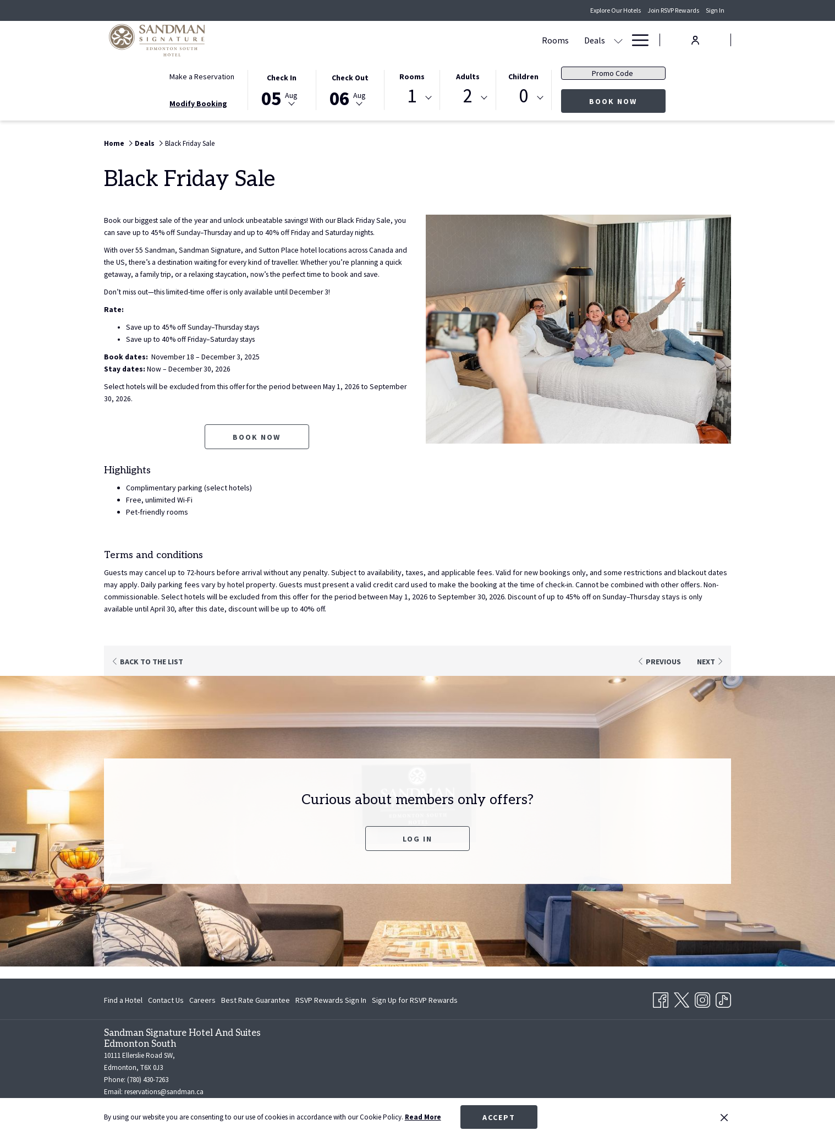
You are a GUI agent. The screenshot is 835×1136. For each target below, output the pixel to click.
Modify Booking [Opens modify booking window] (198, 103)
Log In (417, 851)
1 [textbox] (411, 96)
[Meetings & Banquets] (460, 40)
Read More (423, 1117)
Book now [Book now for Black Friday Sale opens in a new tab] (257, 449)
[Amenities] (586, 40)
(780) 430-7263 (147, 1079)
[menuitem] (124, 1000)
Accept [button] (498, 1117)
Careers (202, 1000)
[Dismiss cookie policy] (724, 1117)
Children (523, 76)
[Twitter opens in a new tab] (681, 998)
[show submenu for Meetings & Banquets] (513, 40)
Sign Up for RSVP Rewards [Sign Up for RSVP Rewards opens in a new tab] (415, 1001)
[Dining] (539, 40)
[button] (281, 89)
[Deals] (383, 40)
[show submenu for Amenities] (618, 40)
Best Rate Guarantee (255, 1000)
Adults (468, 76)
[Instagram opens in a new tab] (702, 998)
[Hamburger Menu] (636, 40)
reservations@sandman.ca (164, 1091)
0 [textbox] (523, 96)
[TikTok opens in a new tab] (723, 998)
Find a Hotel (123, 1000)
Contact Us (166, 1000)
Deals (145, 143)
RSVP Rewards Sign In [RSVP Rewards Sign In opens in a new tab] (330, 1001)
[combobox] (412, 98)
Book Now (627, 101)
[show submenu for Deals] (407, 40)
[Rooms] (344, 40)
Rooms (412, 76)
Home (114, 143)
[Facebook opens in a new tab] (660, 998)
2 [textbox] (468, 96)
